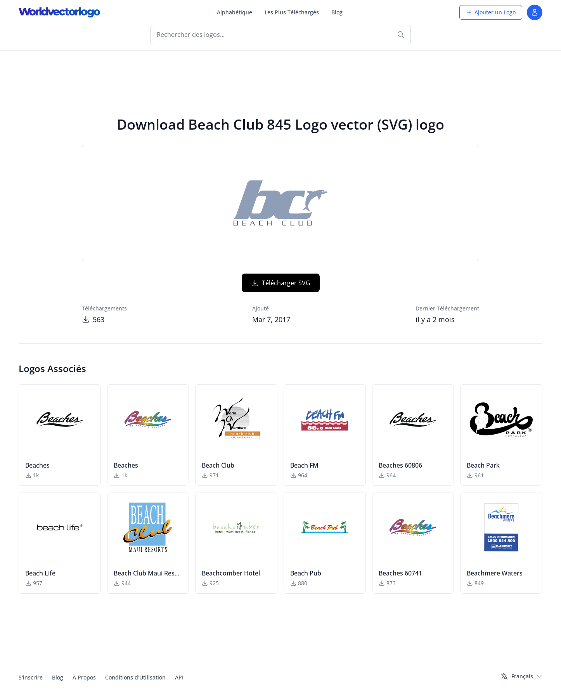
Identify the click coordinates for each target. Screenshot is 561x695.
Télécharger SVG (280, 283)
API (179, 677)
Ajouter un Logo (491, 12)
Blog (337, 12)
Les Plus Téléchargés (292, 12)
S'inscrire (31, 677)
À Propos (84, 677)
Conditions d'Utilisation (135, 677)
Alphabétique (234, 12)
